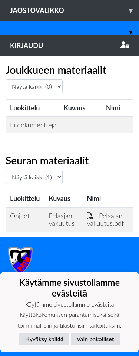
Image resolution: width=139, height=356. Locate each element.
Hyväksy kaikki (44, 338)
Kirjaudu (69, 45)
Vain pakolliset (95, 338)
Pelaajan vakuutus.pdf (105, 219)
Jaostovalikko (74, 10)
